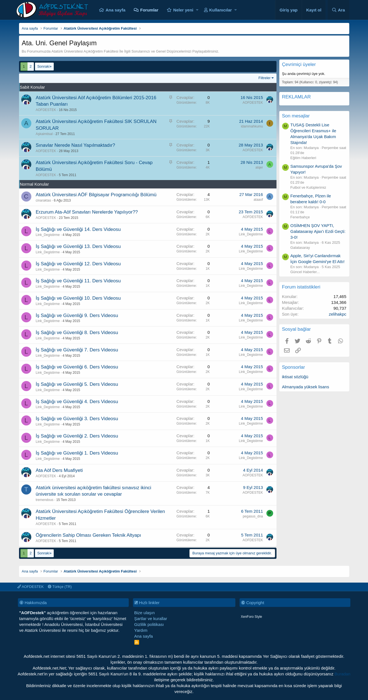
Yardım (140, 630)
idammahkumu (252, 126)
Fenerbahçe (300, 217)
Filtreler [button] (265, 78)
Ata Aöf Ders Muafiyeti (59, 470)
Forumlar (149, 10)
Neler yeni (183, 10)
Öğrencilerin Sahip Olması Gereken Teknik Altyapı (88, 535)
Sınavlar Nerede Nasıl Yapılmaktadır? (75, 145)
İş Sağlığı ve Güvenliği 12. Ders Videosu (78, 263)
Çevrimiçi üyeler (299, 64)
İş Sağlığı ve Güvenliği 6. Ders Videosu (77, 367)
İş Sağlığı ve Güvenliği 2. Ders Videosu (77, 436)
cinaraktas (43, 200)
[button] (197, 10)
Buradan (342, 673)
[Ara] (338, 10)
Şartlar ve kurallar (150, 618)
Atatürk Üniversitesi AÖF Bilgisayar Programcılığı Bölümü (96, 194)
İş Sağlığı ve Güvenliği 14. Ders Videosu (78, 229)
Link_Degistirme (48, 235)
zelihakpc (337, 314)
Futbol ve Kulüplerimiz (308, 187)
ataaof (258, 200)
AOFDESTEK (46, 110)
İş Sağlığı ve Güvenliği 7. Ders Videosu (77, 350)
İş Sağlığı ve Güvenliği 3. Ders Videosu (77, 418)
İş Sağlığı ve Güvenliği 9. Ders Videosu (77, 315)
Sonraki (43, 66)
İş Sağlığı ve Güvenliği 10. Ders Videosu (78, 298)
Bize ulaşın (144, 612)
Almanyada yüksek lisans (305, 386)
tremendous (44, 500)
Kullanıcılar (220, 10)
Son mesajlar (296, 116)
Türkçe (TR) (60, 587)
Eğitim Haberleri (303, 158)
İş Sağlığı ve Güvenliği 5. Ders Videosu (77, 384)
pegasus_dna (253, 516)
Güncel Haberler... (305, 272)
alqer (259, 167)
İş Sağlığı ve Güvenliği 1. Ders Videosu (77, 453)
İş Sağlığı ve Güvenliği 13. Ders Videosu (78, 246)
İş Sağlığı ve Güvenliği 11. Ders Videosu (78, 280)
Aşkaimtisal (44, 134)
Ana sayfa (115, 10)
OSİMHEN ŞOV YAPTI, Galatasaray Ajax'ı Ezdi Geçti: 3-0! (318, 231)
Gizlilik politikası (149, 624)
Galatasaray (300, 247)
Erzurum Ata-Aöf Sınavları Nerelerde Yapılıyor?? (87, 212)
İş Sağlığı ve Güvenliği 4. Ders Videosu (77, 401)
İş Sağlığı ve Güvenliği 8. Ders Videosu (77, 332)
